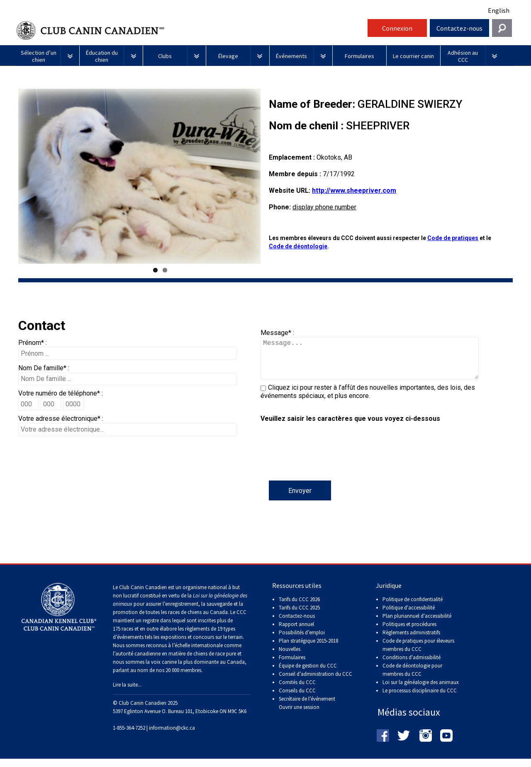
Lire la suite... (127, 693)
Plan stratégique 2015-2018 (308, 649)
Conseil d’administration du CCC (315, 682)
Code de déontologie (298, 246)
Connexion (397, 28)
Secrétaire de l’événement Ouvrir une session (307, 711)
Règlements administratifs (411, 640)
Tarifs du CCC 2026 (299, 607)
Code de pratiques (452, 238)
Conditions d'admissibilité (411, 665)
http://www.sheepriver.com (354, 190)
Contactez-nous (459, 28)
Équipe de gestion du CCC (308, 673)
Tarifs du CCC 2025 (299, 615)
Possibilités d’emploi (302, 640)
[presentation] (324, 464)
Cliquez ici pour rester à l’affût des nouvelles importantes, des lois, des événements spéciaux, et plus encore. (368, 400)
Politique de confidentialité (412, 607)
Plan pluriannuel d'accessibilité (416, 624)
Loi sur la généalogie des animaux (420, 690)
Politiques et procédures (409, 632)
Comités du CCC (297, 690)
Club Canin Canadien (191, 30)
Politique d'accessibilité (408, 615)
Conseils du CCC (297, 698)
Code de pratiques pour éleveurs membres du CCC (418, 653)
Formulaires (292, 665)
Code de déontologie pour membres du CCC (412, 678)
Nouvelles (289, 657)
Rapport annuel (296, 632)
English (498, 10)
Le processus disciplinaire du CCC (419, 698)
